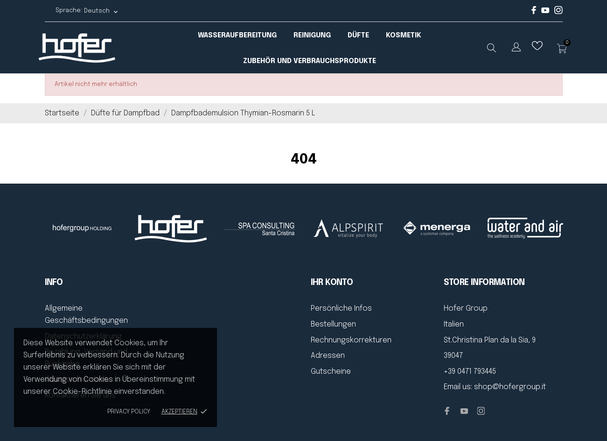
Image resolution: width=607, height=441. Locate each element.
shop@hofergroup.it (510, 387)
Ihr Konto (332, 282)
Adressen (328, 356)
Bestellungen (333, 324)
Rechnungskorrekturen (351, 340)
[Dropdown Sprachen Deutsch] (101, 11)
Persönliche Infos (341, 309)
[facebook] (534, 12)
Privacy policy (128, 412)
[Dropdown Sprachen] (516, 49)
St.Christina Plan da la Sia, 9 (490, 340)
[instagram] (558, 12)
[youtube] (545, 11)
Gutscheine (331, 372)
